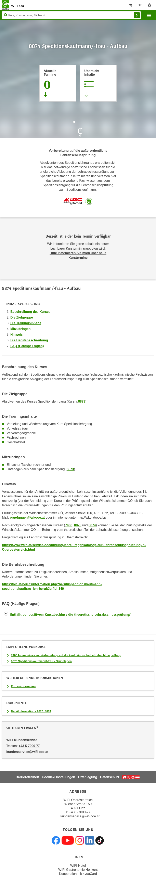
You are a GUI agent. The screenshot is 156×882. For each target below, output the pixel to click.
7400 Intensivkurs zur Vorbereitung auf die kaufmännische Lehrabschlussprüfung (66, 655)
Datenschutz (109, 777)
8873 (81, 401)
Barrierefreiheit (27, 777)
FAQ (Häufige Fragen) (27, 346)
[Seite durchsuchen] (71, 15)
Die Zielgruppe (21, 317)
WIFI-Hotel (78, 865)
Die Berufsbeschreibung (29, 340)
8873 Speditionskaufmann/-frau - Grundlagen (41, 661)
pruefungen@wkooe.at (27, 517)
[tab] (78, 615)
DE (141, 5)
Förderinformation (23, 686)
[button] (78, 615)
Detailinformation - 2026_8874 (31, 711)
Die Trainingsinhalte (25, 323)
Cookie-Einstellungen (58, 777)
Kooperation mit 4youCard (78, 873)
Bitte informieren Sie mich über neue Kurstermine (78, 255)
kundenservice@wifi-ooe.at (80, 816)
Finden (137, 15)
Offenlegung (87, 777)
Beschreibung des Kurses (30, 311)
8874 (92, 525)
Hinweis (16, 334)
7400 (68, 525)
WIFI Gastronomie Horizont (78, 869)
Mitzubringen (20, 329)
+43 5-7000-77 (29, 746)
